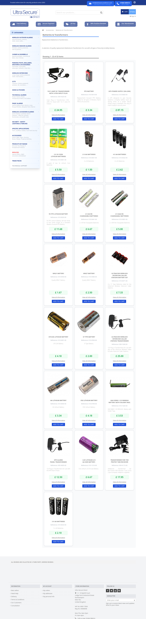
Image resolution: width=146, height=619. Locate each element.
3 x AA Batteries (58, 521)
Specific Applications (25, 129)
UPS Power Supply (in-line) (119, 91)
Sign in (133, 16)
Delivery (14, 596)
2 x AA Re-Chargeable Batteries (89, 215)
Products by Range (25, 145)
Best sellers (15, 590)
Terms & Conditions (17, 599)
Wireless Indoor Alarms (25, 47)
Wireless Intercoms (25, 74)
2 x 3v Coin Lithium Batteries (58, 155)
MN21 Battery (58, 273)
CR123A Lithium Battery (58, 337)
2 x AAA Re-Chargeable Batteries (120, 215)
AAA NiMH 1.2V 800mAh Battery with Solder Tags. (119, 401)
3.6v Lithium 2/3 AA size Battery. (89, 461)
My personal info (48, 596)
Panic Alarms (25, 105)
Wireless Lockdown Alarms (25, 114)
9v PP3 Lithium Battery (58, 214)
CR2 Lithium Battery (89, 400)
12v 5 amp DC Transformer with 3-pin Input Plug (58, 92)
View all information (58, 115)
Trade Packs (25, 161)
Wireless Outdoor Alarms (25, 39)
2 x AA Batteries (89, 154)
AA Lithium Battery (58, 400)
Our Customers (16, 603)
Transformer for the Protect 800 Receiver (120, 461)
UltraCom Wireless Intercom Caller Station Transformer (120, 339)
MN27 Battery (89, 273)
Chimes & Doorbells (25, 56)
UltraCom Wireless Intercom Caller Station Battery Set (119, 275)
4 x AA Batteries (119, 154)
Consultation (15, 606)
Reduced (25, 154)
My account (47, 586)
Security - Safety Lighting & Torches (25, 123)
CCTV (25, 83)
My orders (46, 590)
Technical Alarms (25, 96)
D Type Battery (89, 337)
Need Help (14, 593)
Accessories (25, 137)
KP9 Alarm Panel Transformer (58, 461)
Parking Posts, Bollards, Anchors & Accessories (25, 65)
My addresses (47, 593)
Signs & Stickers (25, 90)
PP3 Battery (89, 91)
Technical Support (25, 166)
